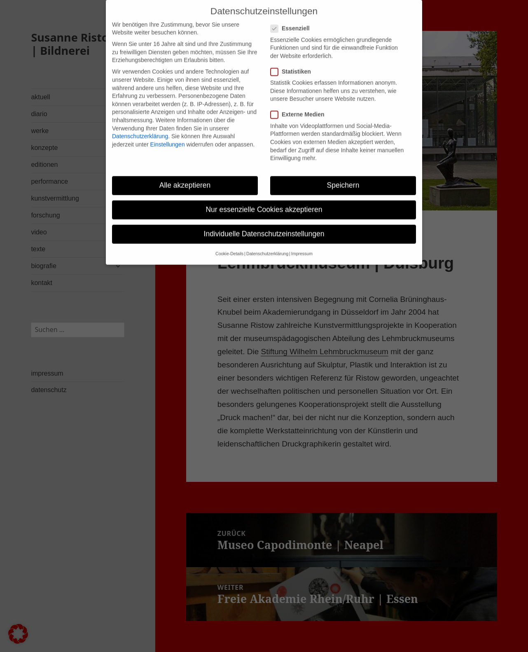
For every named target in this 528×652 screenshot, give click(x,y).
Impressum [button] (302, 245)
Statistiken (293, 63)
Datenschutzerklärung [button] (267, 245)
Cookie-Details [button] (229, 245)
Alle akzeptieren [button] (185, 176)
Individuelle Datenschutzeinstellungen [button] (264, 225)
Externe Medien (299, 106)
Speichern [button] (343, 176)
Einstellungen (167, 135)
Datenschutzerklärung (140, 127)
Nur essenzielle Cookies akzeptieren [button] (264, 200)
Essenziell (292, 19)
